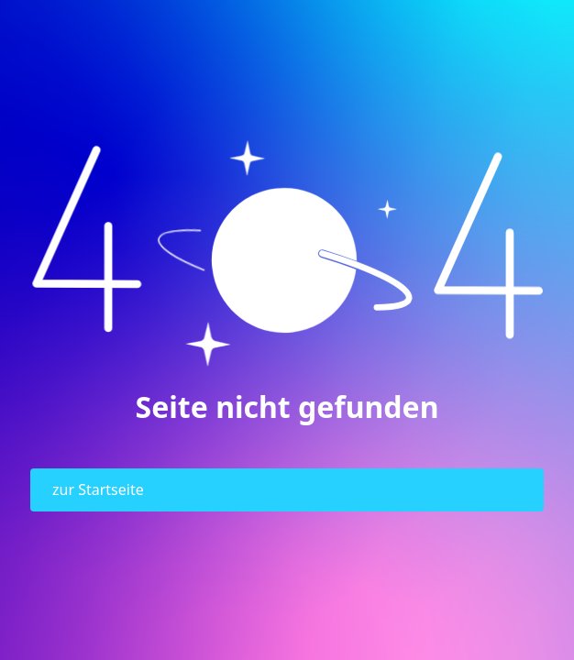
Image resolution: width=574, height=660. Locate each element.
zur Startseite (98, 489)
